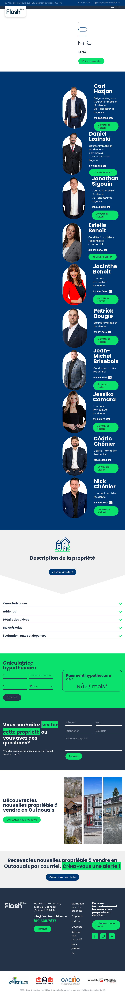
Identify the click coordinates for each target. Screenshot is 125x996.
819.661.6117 (99, 419)
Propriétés (77, 916)
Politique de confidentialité (93, 990)
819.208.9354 (101, 118)
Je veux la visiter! (104, 126)
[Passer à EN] (112, 7)
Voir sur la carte (91, 61)
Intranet (42, 929)
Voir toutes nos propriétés (22, 819)
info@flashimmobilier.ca (108, 2)
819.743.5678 (99, 207)
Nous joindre (75, 946)
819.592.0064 (95, 250)
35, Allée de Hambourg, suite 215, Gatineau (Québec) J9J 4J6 (33, 3)
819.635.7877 (86, 2)
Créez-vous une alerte (62, 877)
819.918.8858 (100, 377)
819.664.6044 (100, 291)
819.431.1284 (100, 460)
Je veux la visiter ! (62, 572)
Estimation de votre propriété (77, 907)
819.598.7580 (101, 503)
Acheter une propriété (76, 935)
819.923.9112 (95, 166)
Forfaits (75, 921)
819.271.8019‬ (100, 332)
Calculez (12, 697)
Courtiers (76, 926)
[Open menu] (118, 7)
